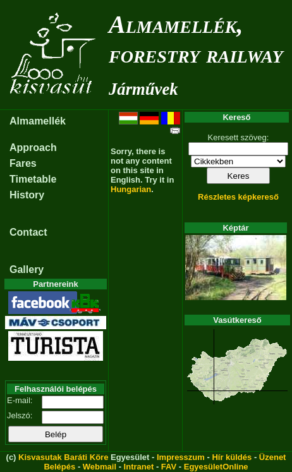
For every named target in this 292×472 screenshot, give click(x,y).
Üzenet (272, 457)
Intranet (139, 466)
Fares (23, 163)
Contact (28, 232)
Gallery (26, 269)
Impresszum (181, 457)
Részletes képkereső (238, 197)
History (26, 195)
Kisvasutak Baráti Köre (63, 457)
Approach (33, 147)
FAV (168, 466)
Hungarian (131, 189)
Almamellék (37, 121)
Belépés (59, 466)
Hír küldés (232, 457)
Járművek (143, 89)
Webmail (99, 466)
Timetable (32, 179)
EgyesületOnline (216, 466)
